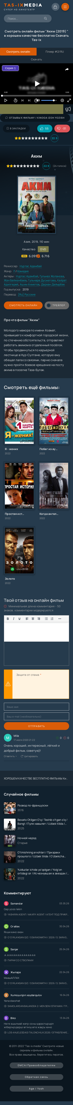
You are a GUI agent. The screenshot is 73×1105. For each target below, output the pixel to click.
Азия (27, 241)
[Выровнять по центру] (33, 619)
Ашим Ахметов (30, 284)
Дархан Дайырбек (53, 284)
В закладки (16, 128)
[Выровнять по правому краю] (39, 619)
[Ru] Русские (26, 294)
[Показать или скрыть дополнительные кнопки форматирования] (46, 619)
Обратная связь (36, 1077)
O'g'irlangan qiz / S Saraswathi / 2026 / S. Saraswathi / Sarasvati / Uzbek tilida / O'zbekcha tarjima (36, 937)
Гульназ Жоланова (52, 276)
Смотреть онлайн (23, 305)
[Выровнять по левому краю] (27, 619)
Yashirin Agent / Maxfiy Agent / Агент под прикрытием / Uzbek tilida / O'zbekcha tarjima (36, 914)
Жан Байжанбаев (15, 280)
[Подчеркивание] (19, 619)
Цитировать (29, 756)
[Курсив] (14, 619)
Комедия (23, 271)
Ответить (10, 756)
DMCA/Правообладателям (36, 1065)
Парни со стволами (18, 960)
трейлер (56, 305)
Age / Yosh (36, 1088)
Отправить (36, 726)
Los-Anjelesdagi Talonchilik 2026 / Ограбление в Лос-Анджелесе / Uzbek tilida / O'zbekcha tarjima (36, 1032)
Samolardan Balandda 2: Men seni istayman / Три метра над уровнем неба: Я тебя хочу (36, 1006)
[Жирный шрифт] (8, 619)
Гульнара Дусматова (42, 280)
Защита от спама (27, 675)
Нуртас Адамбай (31, 266)
